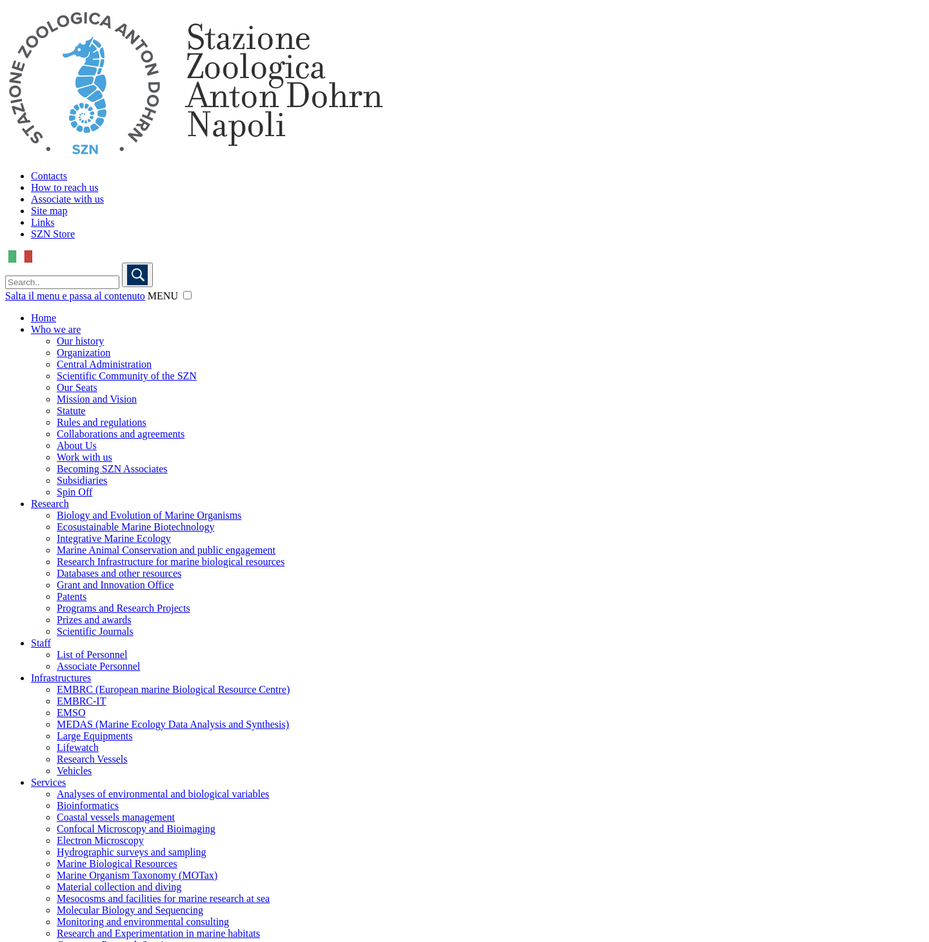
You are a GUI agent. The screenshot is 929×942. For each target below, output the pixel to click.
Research (50, 503)
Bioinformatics (88, 805)
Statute (71, 410)
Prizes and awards (94, 619)
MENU (163, 295)
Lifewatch (78, 747)
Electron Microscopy (100, 840)
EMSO (71, 712)
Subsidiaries (82, 480)
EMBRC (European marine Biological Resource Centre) (173, 689)
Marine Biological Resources (117, 863)
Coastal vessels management (116, 817)
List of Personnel (92, 654)
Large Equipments (94, 735)
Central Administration (104, 364)
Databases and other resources (119, 573)
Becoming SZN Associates (112, 468)
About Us (77, 445)
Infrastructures (61, 677)
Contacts (49, 175)
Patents (71, 596)
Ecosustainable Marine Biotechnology (135, 526)
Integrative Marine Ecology (114, 538)
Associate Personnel (98, 666)
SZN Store (53, 233)
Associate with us (67, 199)
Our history (80, 341)
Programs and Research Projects (123, 608)
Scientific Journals (95, 631)
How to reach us (64, 187)
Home (43, 317)
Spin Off (74, 491)
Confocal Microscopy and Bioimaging (136, 828)
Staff (41, 642)
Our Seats (77, 387)
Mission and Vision (97, 399)
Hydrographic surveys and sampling (131, 852)
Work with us (84, 457)
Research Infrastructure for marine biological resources (171, 561)
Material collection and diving (119, 886)
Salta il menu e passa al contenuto (75, 295)
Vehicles (74, 770)
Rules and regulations (101, 422)
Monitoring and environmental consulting (143, 921)
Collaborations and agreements (121, 433)
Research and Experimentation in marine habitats (158, 933)
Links (42, 222)
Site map (49, 210)
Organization (83, 352)
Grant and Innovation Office (115, 584)
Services (48, 782)
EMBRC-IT (81, 701)
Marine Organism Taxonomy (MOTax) (137, 875)
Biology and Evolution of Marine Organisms (149, 515)
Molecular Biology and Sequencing (130, 910)
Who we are (56, 329)
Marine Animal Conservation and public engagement (166, 550)
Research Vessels (92, 759)
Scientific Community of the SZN (127, 375)
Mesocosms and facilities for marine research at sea (163, 898)
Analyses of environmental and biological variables (163, 793)
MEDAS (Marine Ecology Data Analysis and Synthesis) (173, 724)
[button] (187, 295)
